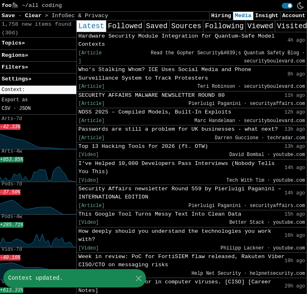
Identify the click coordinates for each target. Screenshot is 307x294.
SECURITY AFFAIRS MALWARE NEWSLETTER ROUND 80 (151, 95)
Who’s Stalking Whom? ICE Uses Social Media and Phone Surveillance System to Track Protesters (164, 74)
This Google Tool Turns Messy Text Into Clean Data (159, 214)
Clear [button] (35, 16)
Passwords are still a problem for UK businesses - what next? (178, 129)
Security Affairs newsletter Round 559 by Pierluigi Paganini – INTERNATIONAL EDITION (179, 193)
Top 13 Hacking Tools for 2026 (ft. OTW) (143, 146)
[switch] (287, 6)
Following (224, 26)
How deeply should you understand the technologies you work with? (174, 235)
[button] (38, 90)
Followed (125, 26)
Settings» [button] (16, 79)
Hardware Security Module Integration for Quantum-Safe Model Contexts (176, 40)
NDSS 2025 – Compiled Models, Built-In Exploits (154, 112)
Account (293, 16)
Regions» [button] (15, 55)
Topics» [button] (13, 43)
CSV (6, 108)
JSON (25, 108)
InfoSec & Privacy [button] (79, 16)
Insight (266, 16)
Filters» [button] (15, 67)
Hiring (221, 16)
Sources (186, 26)
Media (243, 16)
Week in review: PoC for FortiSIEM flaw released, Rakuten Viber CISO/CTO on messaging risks (181, 261)
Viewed (260, 26)
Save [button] (10, 16)
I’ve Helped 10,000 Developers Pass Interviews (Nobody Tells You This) (176, 167)
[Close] (138, 278)
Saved (157, 26)
